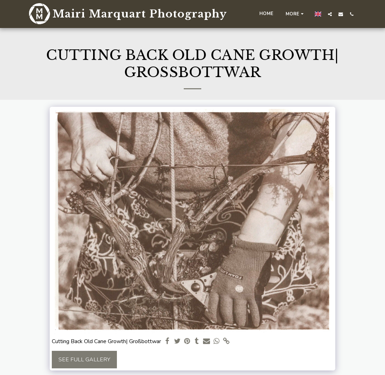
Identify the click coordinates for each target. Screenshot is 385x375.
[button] (330, 14)
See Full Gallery (84, 359)
